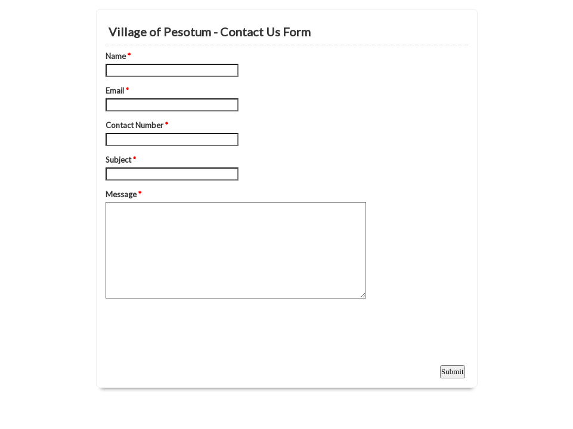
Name (118, 56)
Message (123, 194)
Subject (121, 159)
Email (117, 90)
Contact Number (137, 125)
